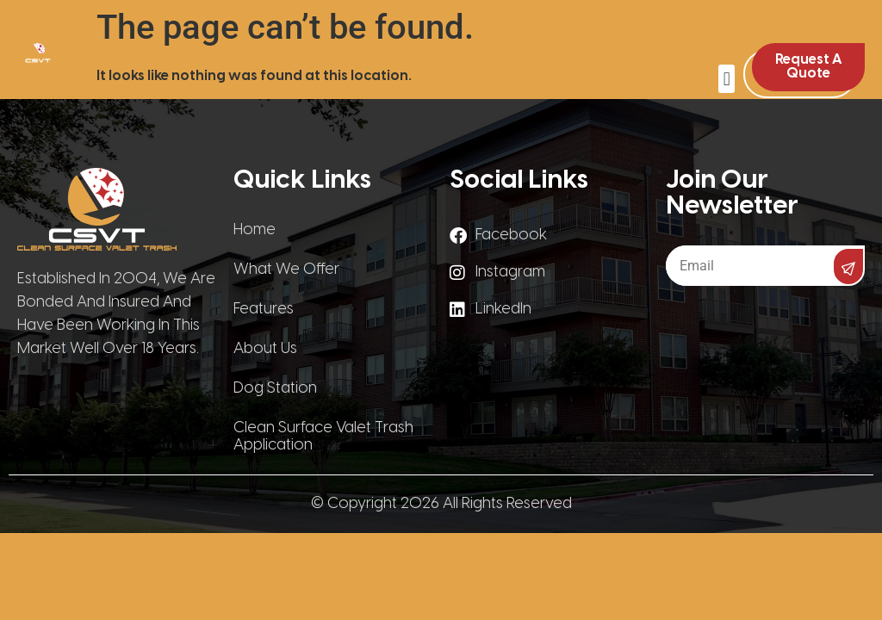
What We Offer (286, 270)
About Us (265, 349)
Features (263, 309)
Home (254, 230)
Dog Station (275, 389)
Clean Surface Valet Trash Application (323, 437)
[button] (726, 79)
